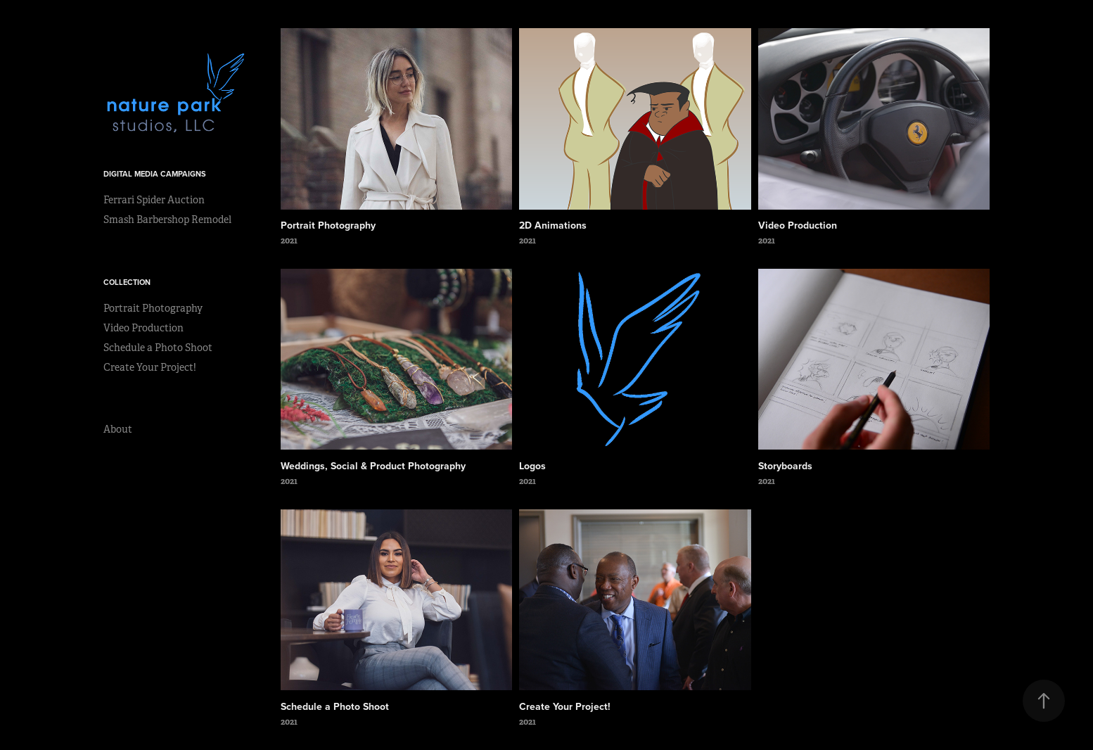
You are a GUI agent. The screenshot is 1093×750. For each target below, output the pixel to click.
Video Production (143, 328)
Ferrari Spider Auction (154, 199)
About (117, 429)
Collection (127, 282)
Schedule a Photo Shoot (157, 347)
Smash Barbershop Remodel (167, 219)
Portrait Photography (153, 308)
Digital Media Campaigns (154, 173)
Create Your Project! (149, 367)
